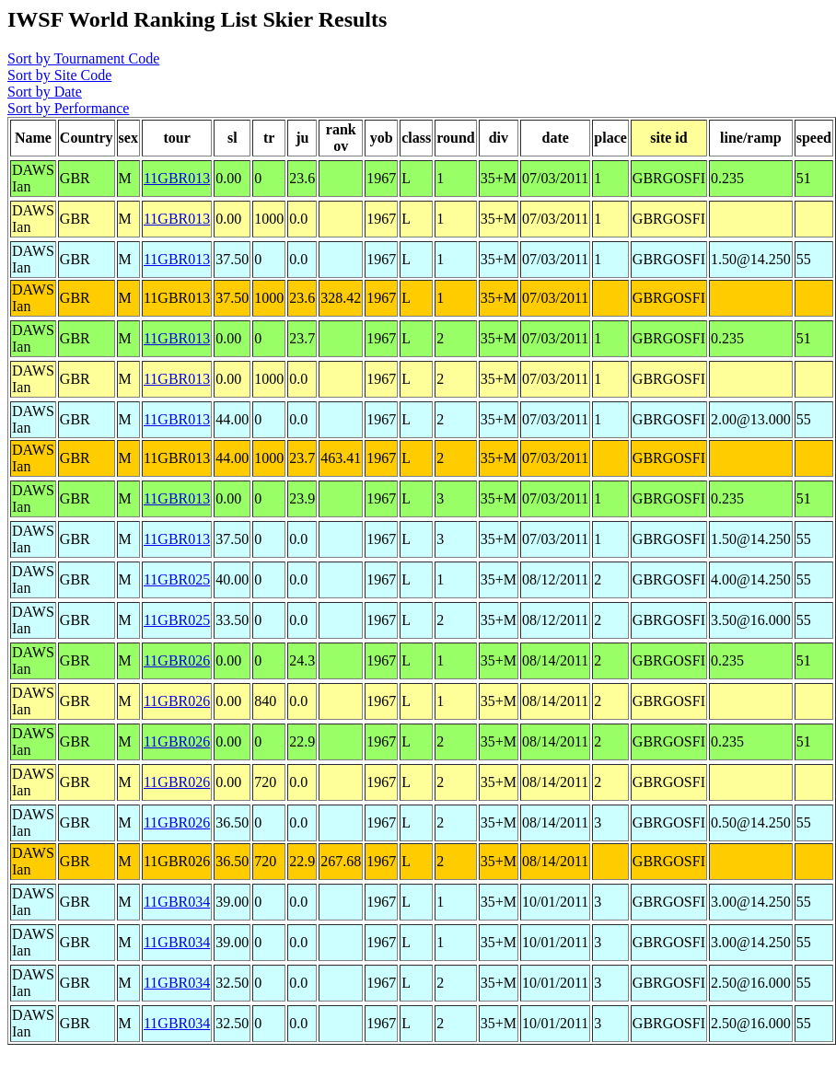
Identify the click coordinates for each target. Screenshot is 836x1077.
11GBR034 (177, 901)
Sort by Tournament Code (83, 58)
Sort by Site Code (59, 75)
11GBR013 (177, 178)
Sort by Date (44, 91)
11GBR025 (177, 579)
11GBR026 (177, 660)
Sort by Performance (68, 108)
